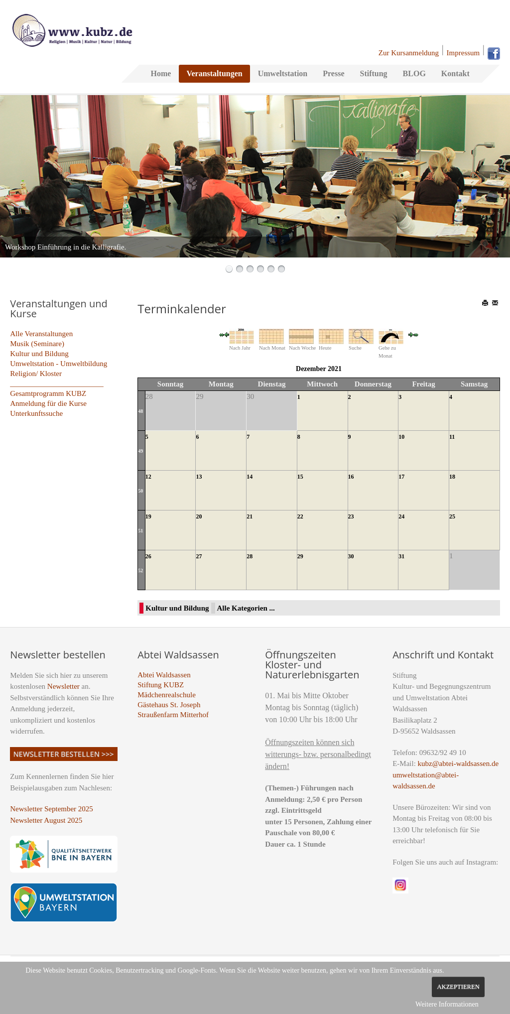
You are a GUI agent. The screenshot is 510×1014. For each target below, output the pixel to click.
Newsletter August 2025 (46, 820)
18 (452, 476)
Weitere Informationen (447, 1004)
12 (148, 476)
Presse (333, 73)
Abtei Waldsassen (163, 675)
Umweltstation (283, 73)
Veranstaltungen (214, 73)
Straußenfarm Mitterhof (173, 715)
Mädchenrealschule (166, 695)
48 (140, 411)
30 (351, 556)
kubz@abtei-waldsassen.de (458, 763)
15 (300, 476)
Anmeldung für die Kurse (48, 403)
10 (401, 436)
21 (250, 516)
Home (161, 73)
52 (140, 570)
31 (401, 556)
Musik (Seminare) (37, 344)
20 (199, 516)
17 (401, 476)
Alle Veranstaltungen (41, 334)
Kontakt (455, 73)
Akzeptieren (458, 986)
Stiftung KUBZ (160, 685)
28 (250, 556)
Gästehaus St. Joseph (168, 705)
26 (148, 556)
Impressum (463, 53)
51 (140, 530)
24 (401, 516)
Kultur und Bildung (39, 354)
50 (140, 491)
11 (452, 436)
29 (300, 556)
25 (452, 516)
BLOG (414, 73)
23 (351, 516)
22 (300, 516)
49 (140, 451)
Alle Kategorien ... (246, 608)
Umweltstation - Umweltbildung (58, 364)
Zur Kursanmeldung (409, 53)
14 (250, 476)
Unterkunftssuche (36, 413)
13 (199, 476)
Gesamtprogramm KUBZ (48, 393)
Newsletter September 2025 (51, 809)
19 (148, 516)
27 (199, 556)
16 (351, 476)
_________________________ (57, 383)
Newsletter (63, 686)
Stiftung (373, 73)
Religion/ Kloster (36, 374)
